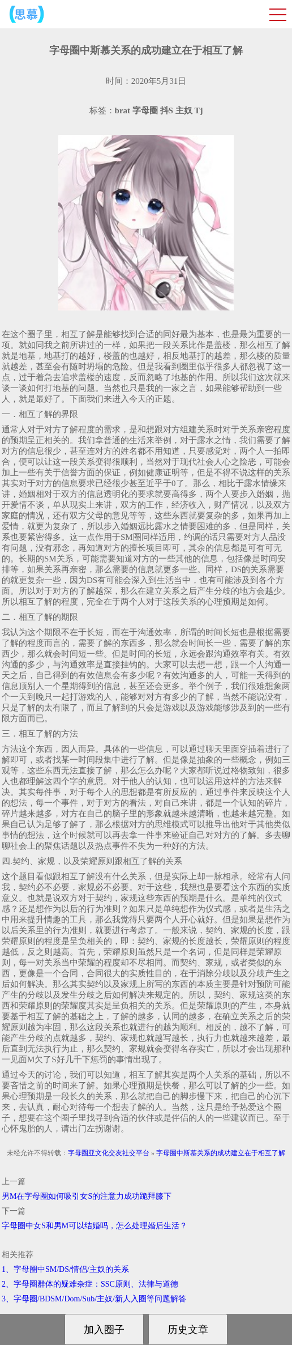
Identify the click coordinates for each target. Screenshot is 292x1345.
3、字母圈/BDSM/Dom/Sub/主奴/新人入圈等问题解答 (94, 1299)
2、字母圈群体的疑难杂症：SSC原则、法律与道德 (90, 1284)
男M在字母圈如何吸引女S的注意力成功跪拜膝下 (86, 1196)
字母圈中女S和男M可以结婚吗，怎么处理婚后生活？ (94, 1225)
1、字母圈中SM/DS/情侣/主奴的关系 (65, 1269)
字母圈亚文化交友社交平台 (108, 1153)
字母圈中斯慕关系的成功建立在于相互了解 (220, 1153)
